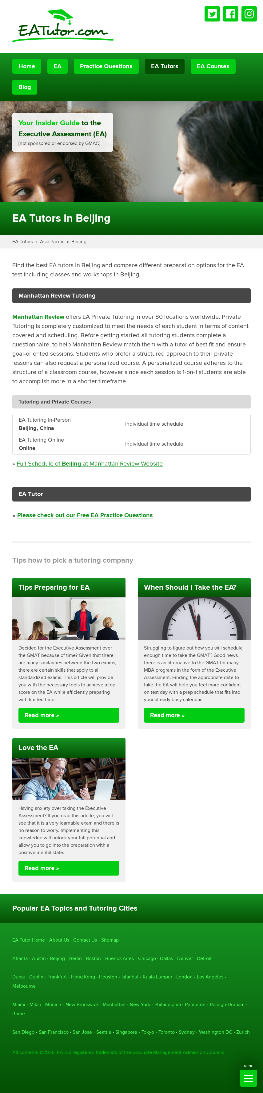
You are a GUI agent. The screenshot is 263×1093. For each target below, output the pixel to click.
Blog (24, 87)
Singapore (126, 1032)
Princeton (195, 1004)
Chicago (147, 958)
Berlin (75, 958)
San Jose (82, 1032)
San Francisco (54, 1032)
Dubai (18, 977)
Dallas (166, 958)
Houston (108, 977)
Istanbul (130, 977)
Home (26, 66)
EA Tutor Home (28, 940)
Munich (53, 1004)
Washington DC (215, 1032)
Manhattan (114, 1004)
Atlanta (20, 958)
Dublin (36, 977)
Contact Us (85, 940)
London (184, 977)
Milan (35, 1004)
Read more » (42, 715)
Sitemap (110, 940)
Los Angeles (210, 977)
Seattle (103, 1032)
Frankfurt (57, 977)
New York (140, 1004)
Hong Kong (83, 977)
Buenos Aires (119, 958)
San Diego (23, 1032)
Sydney (187, 1032)
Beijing (78, 241)
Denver (185, 958)
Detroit (204, 958)
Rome (18, 1014)
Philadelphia (167, 1004)
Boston (93, 958)
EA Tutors (164, 66)
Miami (18, 1004)
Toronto (166, 1032)
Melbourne (24, 986)
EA (58, 66)
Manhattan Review (38, 317)
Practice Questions (106, 66)
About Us (59, 940)
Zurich (243, 1032)
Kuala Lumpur (157, 977)
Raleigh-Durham (227, 1004)
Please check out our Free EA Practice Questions (85, 515)
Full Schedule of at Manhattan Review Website (90, 463)
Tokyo (147, 1032)
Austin (39, 958)
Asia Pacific (52, 241)
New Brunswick (82, 1004)
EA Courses (213, 66)
